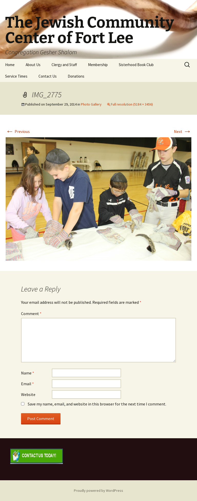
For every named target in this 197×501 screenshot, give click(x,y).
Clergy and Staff (64, 64)
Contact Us (47, 76)
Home (10, 64)
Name (27, 372)
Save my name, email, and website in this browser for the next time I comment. (97, 403)
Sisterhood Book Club (136, 64)
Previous (18, 131)
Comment (31, 313)
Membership (98, 64)
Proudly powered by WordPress (98, 490)
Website (28, 394)
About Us (33, 64)
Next (182, 131)
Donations (76, 76)
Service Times (16, 76)
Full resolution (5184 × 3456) (132, 104)
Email (27, 383)
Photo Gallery (91, 104)
